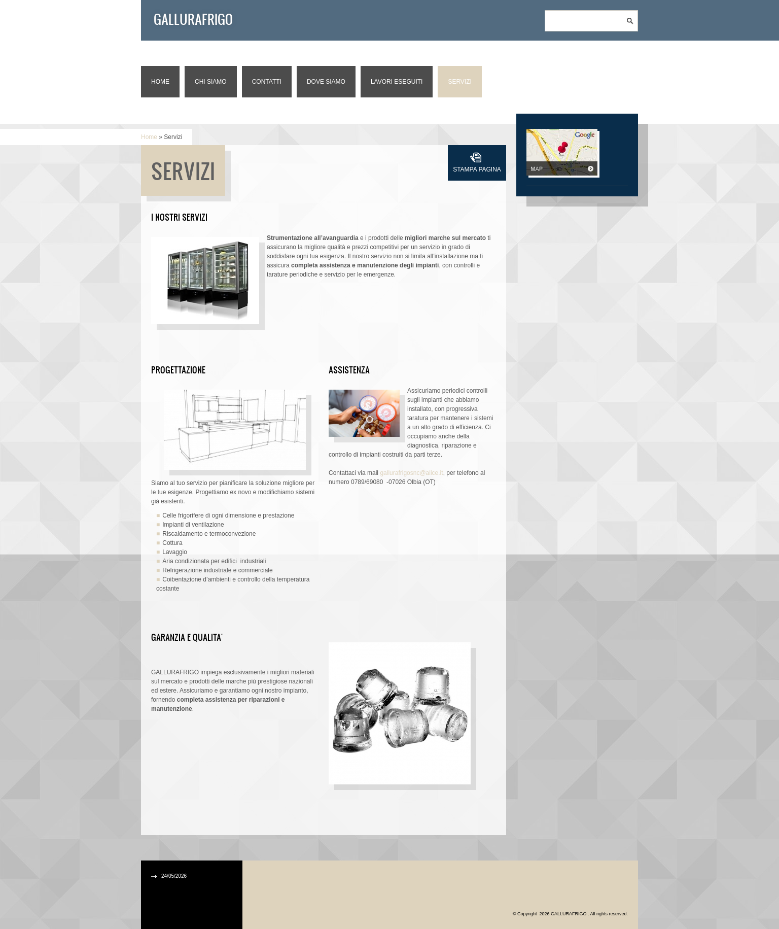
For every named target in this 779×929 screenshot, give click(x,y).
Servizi (459, 81)
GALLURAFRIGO (193, 19)
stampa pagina (477, 169)
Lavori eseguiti (396, 81)
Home (160, 81)
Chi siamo (211, 81)
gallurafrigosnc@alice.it (411, 472)
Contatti (266, 81)
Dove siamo (326, 81)
